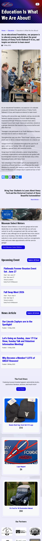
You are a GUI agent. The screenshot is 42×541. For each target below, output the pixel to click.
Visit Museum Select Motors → (13, 247)
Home (3, 30)
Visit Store (21, 389)
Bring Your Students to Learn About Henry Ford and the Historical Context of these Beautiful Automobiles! (22, 193)
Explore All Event (33, 260)
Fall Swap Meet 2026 (14, 292)
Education (11, 30)
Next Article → (35, 199)
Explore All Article (33, 313)
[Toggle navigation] (37, 4)
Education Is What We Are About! (20, 15)
